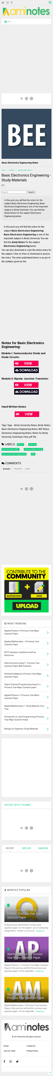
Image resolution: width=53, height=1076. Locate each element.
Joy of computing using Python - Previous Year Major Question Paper (25, 913)
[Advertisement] (26, 55)
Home (3, 170)
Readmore (40, 931)
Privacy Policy (32, 1051)
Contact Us (31, 1046)
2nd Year (11, 170)
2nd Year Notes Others (25, 170)
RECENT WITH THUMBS (17, 805)
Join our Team (9, 1051)
